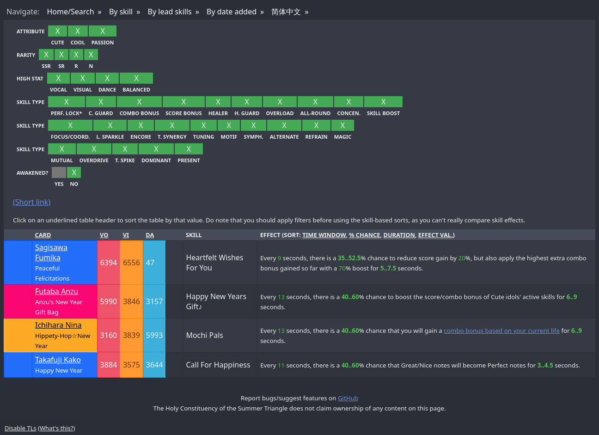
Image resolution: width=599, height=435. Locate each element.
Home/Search (70, 11)
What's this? (56, 428)
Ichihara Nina (58, 325)
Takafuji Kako (58, 360)
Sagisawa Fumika (51, 252)
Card (43, 235)
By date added (232, 11)
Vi (126, 235)
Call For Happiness (218, 365)
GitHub (348, 398)
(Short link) (31, 202)
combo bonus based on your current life (502, 330)
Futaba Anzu (56, 291)
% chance (364, 235)
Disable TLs (21, 428)
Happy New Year (58, 370)
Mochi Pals (204, 335)
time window (324, 235)
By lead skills (170, 11)
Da (150, 235)
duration (399, 235)
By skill (121, 11)
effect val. (435, 235)
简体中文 (286, 11)
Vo (104, 235)
